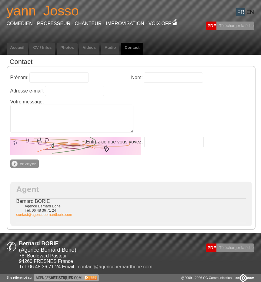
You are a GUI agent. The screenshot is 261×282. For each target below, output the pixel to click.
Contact (132, 47)
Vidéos (89, 47)
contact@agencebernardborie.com (44, 215)
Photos (67, 47)
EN (250, 12)
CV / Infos (42, 47)
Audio (110, 47)
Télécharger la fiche (236, 25)
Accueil (17, 47)
